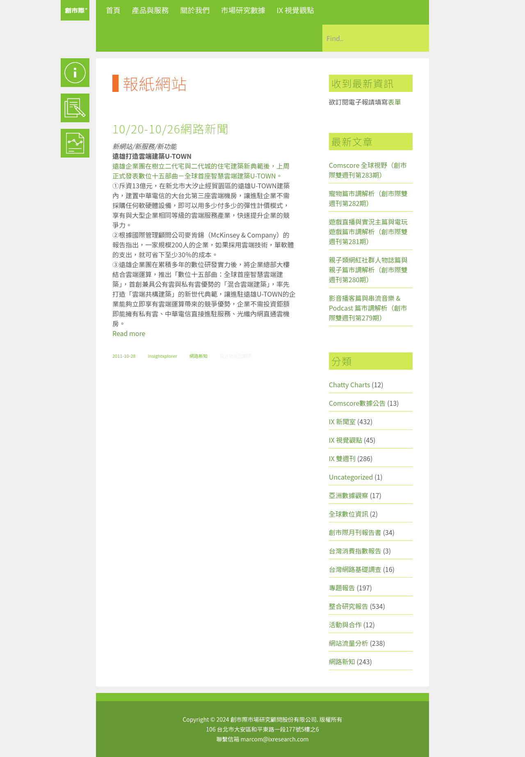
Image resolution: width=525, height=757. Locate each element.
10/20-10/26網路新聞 (170, 128)
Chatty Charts (349, 384)
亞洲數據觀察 (348, 495)
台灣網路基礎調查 (355, 569)
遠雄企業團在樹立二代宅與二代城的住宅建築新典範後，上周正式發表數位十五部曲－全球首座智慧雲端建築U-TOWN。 (201, 171)
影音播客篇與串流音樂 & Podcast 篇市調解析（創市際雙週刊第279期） (368, 307)
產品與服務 (150, 10)
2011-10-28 (123, 355)
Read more (128, 333)
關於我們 (195, 10)
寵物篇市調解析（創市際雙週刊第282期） (368, 198)
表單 (394, 102)
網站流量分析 (348, 643)
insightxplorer (162, 355)
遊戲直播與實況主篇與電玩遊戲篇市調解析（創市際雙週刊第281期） (368, 231)
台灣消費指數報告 (355, 551)
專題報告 (342, 587)
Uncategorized (351, 477)
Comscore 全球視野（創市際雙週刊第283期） (368, 170)
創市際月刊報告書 (355, 532)
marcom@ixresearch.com (275, 739)
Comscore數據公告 (357, 403)
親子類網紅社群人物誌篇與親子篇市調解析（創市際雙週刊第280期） (368, 269)
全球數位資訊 (348, 514)
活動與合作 (345, 624)
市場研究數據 (243, 10)
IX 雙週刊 (342, 458)
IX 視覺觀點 (295, 10)
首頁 (113, 10)
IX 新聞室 (342, 421)
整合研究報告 (348, 606)
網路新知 (198, 355)
